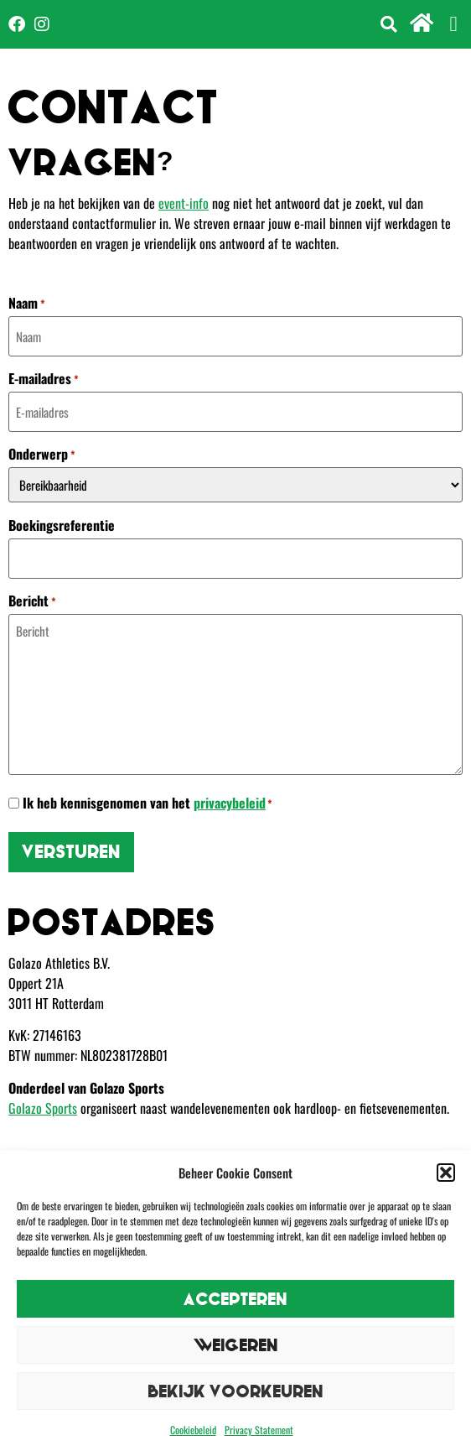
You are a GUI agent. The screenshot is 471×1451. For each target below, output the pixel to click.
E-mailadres (43, 378)
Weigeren (236, 1345)
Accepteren (235, 1298)
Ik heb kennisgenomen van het (147, 802)
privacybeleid (230, 803)
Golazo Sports (42, 1108)
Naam (26, 302)
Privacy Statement (259, 1429)
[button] (445, 1172)
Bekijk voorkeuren (235, 1391)
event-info (183, 203)
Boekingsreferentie (61, 525)
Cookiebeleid (193, 1429)
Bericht (32, 600)
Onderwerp (41, 453)
